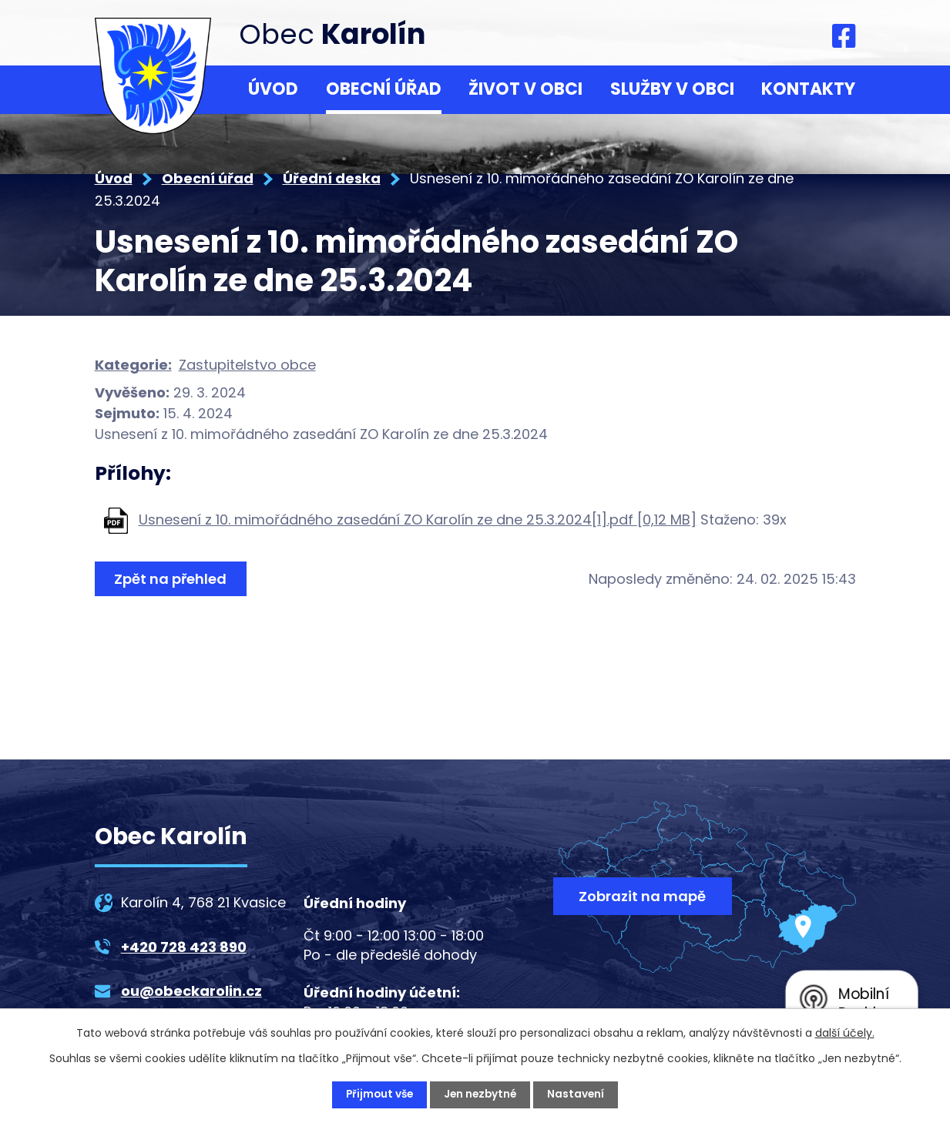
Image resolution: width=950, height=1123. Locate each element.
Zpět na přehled (172, 578)
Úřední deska (332, 178)
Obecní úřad (383, 89)
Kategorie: (133, 364)
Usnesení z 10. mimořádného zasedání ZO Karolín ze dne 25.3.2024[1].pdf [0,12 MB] (418, 519)
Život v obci (525, 89)
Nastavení (579, 1094)
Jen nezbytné (481, 1094)
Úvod (273, 89)
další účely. (844, 1033)
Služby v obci (672, 89)
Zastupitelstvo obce (247, 364)
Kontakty (808, 89)
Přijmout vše (378, 1094)
